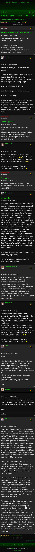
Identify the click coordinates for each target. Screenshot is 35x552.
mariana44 (8, 389)
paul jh (7, 57)
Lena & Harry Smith (11, 266)
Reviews (5, 178)
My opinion (6, 198)
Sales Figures (7, 122)
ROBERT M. (8, 143)
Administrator (5, 27)
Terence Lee (8, 193)
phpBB (12, 548)
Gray (6, 345)
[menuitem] (5, 12)
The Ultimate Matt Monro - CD (13, 20)
